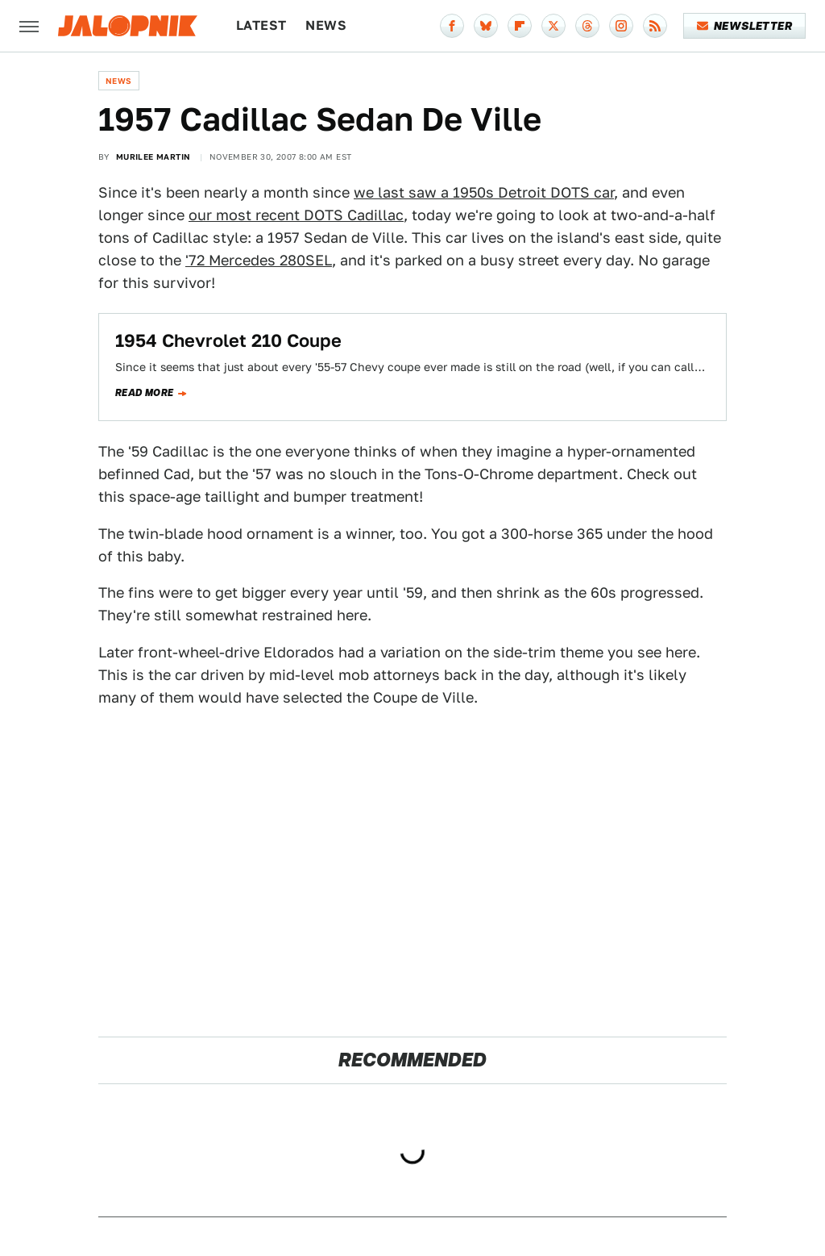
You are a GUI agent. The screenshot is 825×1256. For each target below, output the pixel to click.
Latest (261, 25)
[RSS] (655, 26)
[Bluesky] (486, 26)
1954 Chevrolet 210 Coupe (228, 340)
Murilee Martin (153, 156)
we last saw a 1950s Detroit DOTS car (484, 192)
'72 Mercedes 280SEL (258, 260)
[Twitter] (553, 26)
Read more (144, 393)
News (325, 25)
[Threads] (587, 26)
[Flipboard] (520, 26)
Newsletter (745, 26)
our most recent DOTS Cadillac (296, 215)
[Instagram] (621, 26)
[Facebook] (452, 26)
